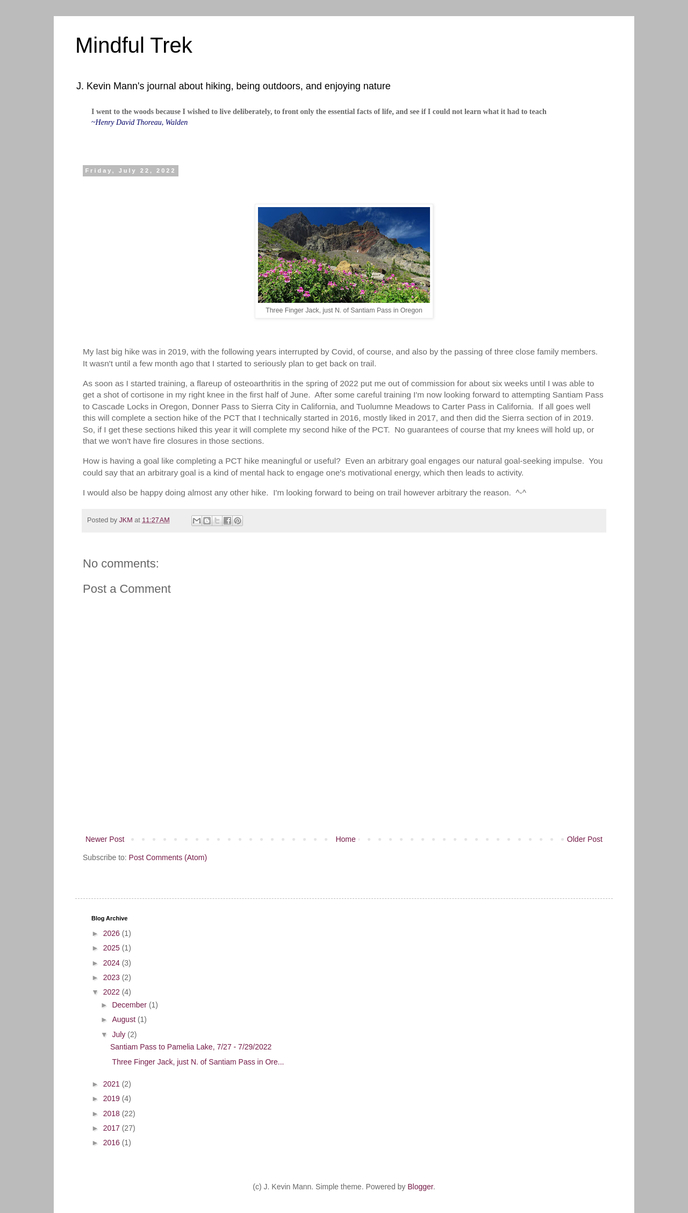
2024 (112, 963)
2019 (112, 1098)
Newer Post (104, 839)
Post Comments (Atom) (168, 857)
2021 (112, 1084)
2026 (112, 933)
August (124, 1019)
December (130, 1005)
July (119, 1034)
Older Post (585, 839)
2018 (112, 1113)
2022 (112, 992)
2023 (112, 977)
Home (345, 839)
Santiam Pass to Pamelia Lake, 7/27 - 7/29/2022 (190, 1046)
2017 (112, 1128)
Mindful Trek (133, 45)
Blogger (420, 1186)
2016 (112, 1142)
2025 (112, 948)
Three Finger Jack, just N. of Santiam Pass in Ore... (197, 1062)
